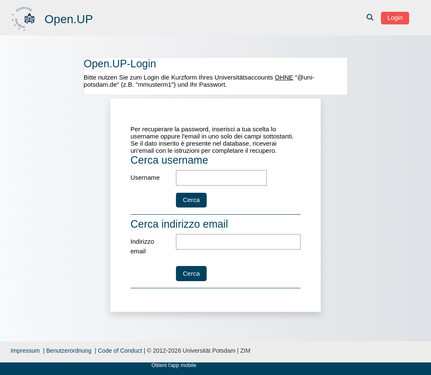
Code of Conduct (120, 350)
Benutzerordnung (68, 350)
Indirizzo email (142, 246)
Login (395, 17)
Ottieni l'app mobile (174, 365)
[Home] (24, 17)
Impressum (25, 350)
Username (145, 177)
